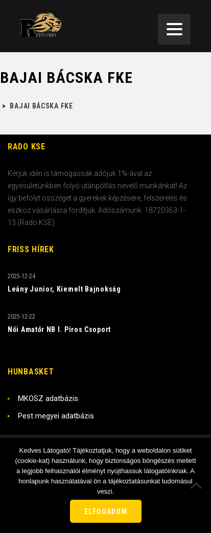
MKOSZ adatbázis (48, 398)
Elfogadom (105, 511)
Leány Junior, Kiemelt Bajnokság (64, 289)
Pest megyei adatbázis (56, 415)
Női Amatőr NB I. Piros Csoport (59, 329)
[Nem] (198, 485)
